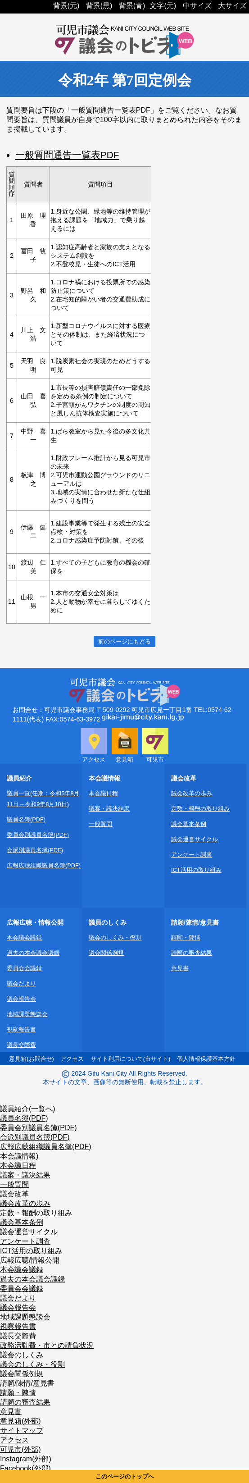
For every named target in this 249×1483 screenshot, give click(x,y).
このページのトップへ (124, 1476)
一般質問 (100, 824)
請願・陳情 (185, 937)
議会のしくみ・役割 (115, 937)
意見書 (180, 968)
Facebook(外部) (25, 1468)
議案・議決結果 (109, 808)
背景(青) (132, 5)
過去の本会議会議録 (33, 952)
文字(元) (162, 5)
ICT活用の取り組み (196, 870)
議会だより (21, 983)
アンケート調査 (191, 854)
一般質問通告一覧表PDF (67, 155)
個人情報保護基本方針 (206, 1058)
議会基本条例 (188, 824)
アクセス (72, 1058)
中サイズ (197, 5)
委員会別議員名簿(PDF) (38, 834)
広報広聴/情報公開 (29, 1260)
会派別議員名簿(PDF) (35, 850)
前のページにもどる (124, 641)
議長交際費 (21, 1044)
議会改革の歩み (191, 793)
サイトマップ (21, 1430)
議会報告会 (21, 998)
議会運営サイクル (194, 839)
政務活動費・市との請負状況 (47, 1345)
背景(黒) (99, 5)
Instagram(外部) (25, 1459)
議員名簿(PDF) (26, 819)
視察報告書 (21, 1029)
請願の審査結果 (191, 952)
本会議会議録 (24, 937)
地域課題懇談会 (27, 1014)
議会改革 (14, 1194)
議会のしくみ (21, 1355)
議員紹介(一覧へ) (27, 1109)
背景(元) (66, 5)
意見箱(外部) (20, 1421)
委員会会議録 (24, 968)
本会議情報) (19, 1156)
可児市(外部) (20, 1449)
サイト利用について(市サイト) (131, 1058)
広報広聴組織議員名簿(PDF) (44, 865)
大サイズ (232, 5)
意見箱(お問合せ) (31, 1058)
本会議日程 (103, 793)
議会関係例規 (106, 952)
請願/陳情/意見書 (27, 1383)
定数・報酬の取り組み (200, 808)
